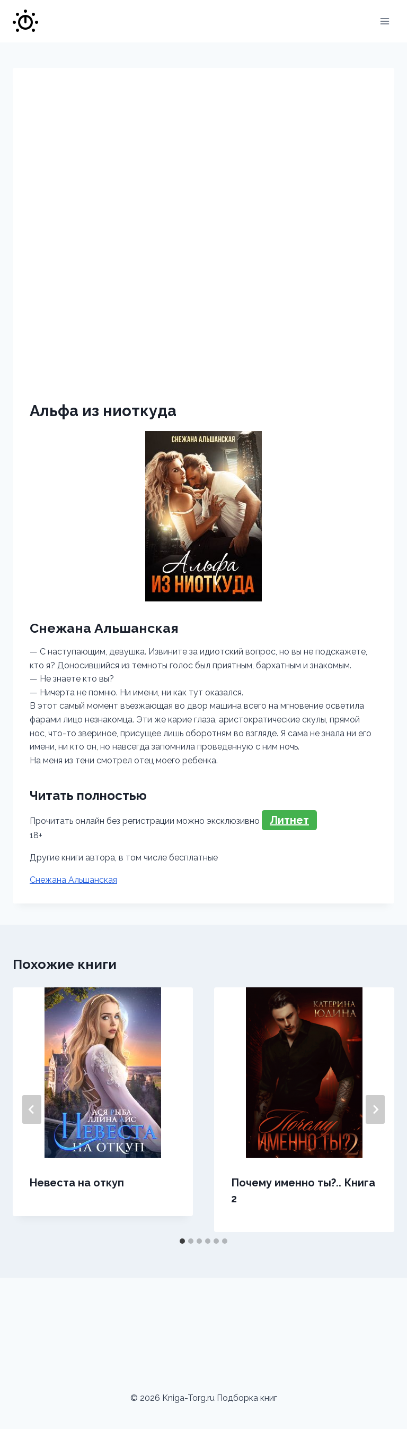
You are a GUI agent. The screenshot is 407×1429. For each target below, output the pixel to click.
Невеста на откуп (77, 1182)
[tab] (182, 1241)
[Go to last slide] (31, 1109)
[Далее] (375, 1109)
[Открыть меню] (384, 21)
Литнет (289, 820)
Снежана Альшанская (73, 880)
